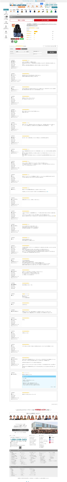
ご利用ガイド (42, 437)
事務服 (12, 472)
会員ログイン (42, 444)
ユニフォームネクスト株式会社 (21, 432)
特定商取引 (41, 442)
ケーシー (22, 471)
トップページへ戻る (43, 443)
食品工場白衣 (13, 475)
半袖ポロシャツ (23, 462)
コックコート (23, 473)
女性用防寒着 (52, 457)
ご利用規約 (41, 447)
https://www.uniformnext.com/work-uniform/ (18, 445)
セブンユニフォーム (33, 473)
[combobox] (33, 4)
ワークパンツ (23, 452)
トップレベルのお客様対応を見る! (20, 430)
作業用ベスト (42, 453)
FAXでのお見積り (33, 441)
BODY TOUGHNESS (24, 458)
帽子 (50, 459)
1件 (52, 35)
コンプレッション (23, 455)
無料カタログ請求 (33, 444)
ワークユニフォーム (20, 424)
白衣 (12, 471)
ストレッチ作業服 (13, 460)
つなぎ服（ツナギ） (33, 452)
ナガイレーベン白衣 (33, 472)
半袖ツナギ (32, 454)
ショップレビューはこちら (49, 46)
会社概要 (41, 438)
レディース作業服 (52, 452)
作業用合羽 (32, 457)
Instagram (52, 440)
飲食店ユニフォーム (14, 474)
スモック (51, 456)
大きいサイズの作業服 (14, 458)
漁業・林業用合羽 (33, 458)
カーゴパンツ (23, 453)
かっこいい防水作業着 (34, 456)
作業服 (12, 452)
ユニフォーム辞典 (32, 474)
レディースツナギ (52, 455)
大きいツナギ (32, 453)
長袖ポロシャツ (23, 463)
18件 (53, 31)
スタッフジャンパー (43, 452)
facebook (52, 439)
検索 (42, 3)
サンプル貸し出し (33, 443)
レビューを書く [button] (46, 20)
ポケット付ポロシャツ (24, 464)
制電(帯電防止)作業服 (14, 456)
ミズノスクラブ (32, 471)
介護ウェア (12, 473)
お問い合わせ (54, 7)
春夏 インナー (23, 456)
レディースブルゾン (52, 453)
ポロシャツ (22, 461)
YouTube (52, 442)
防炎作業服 (12, 457)
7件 (52, 33)
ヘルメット (22, 475)
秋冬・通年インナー (23, 457)
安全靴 (41, 455)
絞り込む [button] (52, 52)
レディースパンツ (52, 454)
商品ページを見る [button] (21, 20)
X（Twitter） (53, 437)
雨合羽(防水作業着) (33, 455)
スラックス (22, 454)
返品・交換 (32, 442)
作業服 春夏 (13, 454)
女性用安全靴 (52, 458)
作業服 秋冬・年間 (13, 453)
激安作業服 (12, 459)
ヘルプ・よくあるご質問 (43, 441)
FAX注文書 (32, 438)
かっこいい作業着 (13, 455)
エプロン (22, 472)
